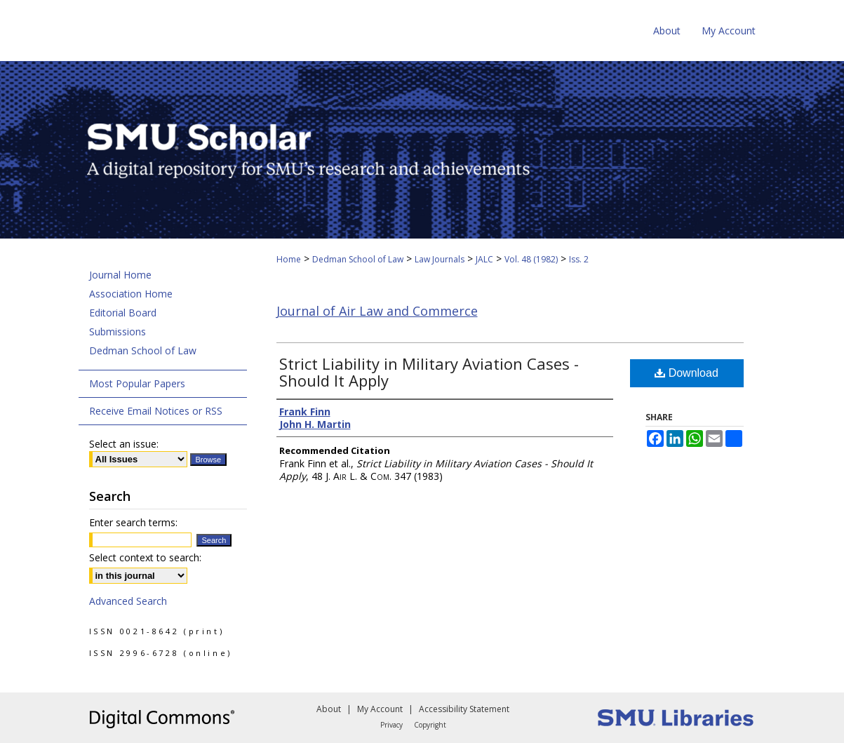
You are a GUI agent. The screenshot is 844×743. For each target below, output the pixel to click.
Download (686, 373)
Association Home (131, 293)
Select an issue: (124, 443)
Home (288, 259)
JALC (484, 259)
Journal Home (120, 274)
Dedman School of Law (357, 259)
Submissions (117, 331)
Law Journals (439, 259)
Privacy (391, 725)
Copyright (430, 725)
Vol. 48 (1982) (531, 259)
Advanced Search (128, 601)
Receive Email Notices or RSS (155, 410)
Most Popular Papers (137, 383)
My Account (380, 709)
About (328, 709)
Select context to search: (145, 557)
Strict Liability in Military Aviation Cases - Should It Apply (429, 372)
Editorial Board (122, 312)
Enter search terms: (133, 522)
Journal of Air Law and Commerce (377, 310)
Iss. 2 (579, 259)
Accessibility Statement (464, 709)
